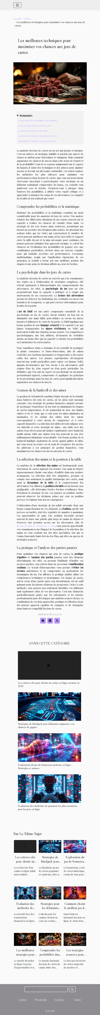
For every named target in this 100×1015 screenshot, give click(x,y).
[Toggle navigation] (17, 5)
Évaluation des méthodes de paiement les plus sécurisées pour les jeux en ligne (47, 807)
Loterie (59, 1000)
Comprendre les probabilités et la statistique (37, 120)
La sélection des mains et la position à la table (37, 136)
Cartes (27, 18)
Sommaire (26, 115)
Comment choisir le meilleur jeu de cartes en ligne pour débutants (74, 910)
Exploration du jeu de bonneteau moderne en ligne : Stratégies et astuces (45, 766)
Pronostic (41, 1000)
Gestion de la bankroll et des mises (33, 131)
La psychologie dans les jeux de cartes (34, 125)
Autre (77, 1000)
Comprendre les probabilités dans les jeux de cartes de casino (50, 956)
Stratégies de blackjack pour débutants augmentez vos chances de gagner (46, 725)
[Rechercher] (46, 989)
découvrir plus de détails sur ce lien (36, 525)
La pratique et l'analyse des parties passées (37, 141)
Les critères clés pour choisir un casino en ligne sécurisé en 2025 (49, 684)
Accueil (17, 18)
